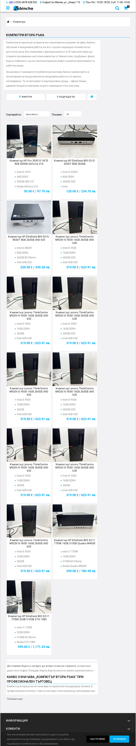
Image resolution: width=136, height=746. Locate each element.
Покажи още (15, 698)
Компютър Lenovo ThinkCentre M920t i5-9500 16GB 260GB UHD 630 (74, 239)
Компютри (19, 21)
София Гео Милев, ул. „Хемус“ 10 (60, 2)
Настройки (97, 739)
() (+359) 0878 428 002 (21, 2)
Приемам (119, 739)
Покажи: (57, 114)
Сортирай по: (14, 114)
